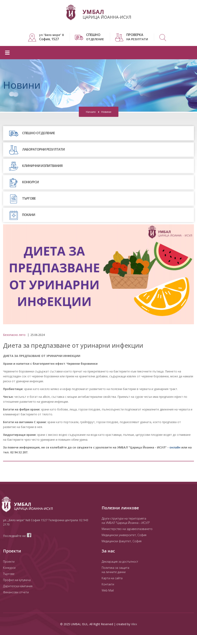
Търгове (8, 574)
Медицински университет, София (124, 535)
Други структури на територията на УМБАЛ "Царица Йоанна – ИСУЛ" (126, 520)
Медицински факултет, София (121, 541)
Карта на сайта (112, 578)
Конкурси (9, 567)
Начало (91, 112)
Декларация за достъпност (120, 561)
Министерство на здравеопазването (127, 529)
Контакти (108, 584)
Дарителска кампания (17, 586)
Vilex (134, 624)
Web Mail (108, 590)
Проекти (8, 561)
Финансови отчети (16, 592)
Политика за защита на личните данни (115, 570)
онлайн (174, 447)
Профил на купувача (17, 580)
